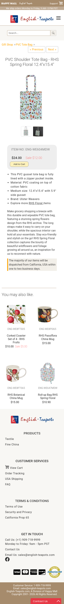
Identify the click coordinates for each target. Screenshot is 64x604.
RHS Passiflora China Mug (48, 337)
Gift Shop (7, 44)
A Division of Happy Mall (44, 591)
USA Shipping (14, 479)
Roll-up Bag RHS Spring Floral (48, 396)
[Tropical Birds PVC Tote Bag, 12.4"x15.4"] (52, 49)
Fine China (12, 444)
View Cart (14, 468)
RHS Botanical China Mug (16, 396)
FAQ (7, 484)
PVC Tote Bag (24, 44)
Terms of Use (14, 506)
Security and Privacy (18, 512)
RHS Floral (36, 203)
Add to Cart (19, 164)
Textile (9, 439)
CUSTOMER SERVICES (32, 461)
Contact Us (12, 549)
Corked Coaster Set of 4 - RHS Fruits (16, 339)
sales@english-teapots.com (36, 555)
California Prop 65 (17, 517)
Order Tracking (14, 473)
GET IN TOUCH (32, 534)
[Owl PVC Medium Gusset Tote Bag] (36, 49)
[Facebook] (7, 560)
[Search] (28, 33)
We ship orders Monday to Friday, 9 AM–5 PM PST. (32, 8)
